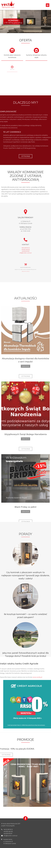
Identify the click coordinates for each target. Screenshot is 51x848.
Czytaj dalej (25, 156)
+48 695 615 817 (7, 833)
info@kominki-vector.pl (10, 835)
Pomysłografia (10, 825)
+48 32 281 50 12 (8, 829)
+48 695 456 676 (8, 831)
